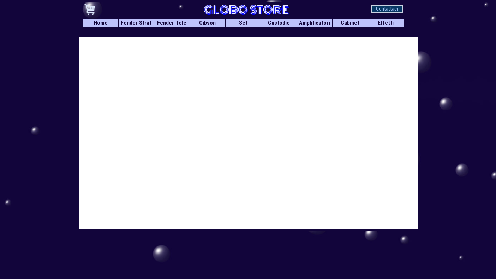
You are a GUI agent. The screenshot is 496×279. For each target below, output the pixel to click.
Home (101, 22)
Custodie (279, 22)
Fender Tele (171, 22)
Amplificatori (314, 22)
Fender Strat (136, 22)
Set (243, 22)
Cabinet (350, 22)
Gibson (207, 22)
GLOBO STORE (246, 10)
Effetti (386, 22)
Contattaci (387, 9)
